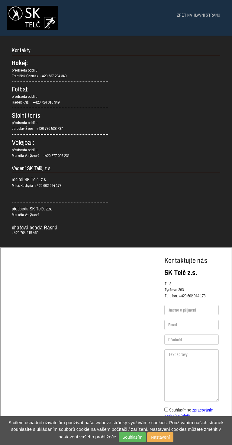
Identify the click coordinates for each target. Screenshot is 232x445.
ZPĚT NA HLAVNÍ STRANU (198, 15)
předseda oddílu (24, 122)
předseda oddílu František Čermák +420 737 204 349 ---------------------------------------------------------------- (60, 76)
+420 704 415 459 (25, 233)
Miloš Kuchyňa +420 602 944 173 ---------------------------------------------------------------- (60, 190)
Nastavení (160, 437)
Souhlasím (132, 437)
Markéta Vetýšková (26, 214)
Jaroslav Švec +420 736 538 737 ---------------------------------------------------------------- (60, 131)
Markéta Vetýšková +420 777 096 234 (40, 155)
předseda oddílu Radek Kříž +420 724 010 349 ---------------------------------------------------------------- (60, 102)
